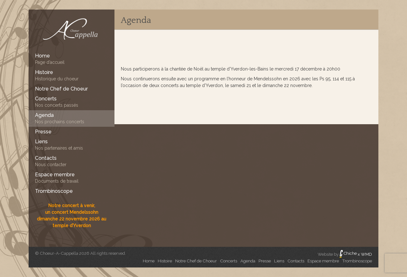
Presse (265, 260)
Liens (279, 260)
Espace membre (323, 260)
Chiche (348, 253)
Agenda (136, 20)
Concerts (228, 260)
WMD (366, 254)
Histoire (165, 260)
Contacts (295, 260)
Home (149, 260)
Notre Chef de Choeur (196, 260)
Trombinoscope (357, 260)
